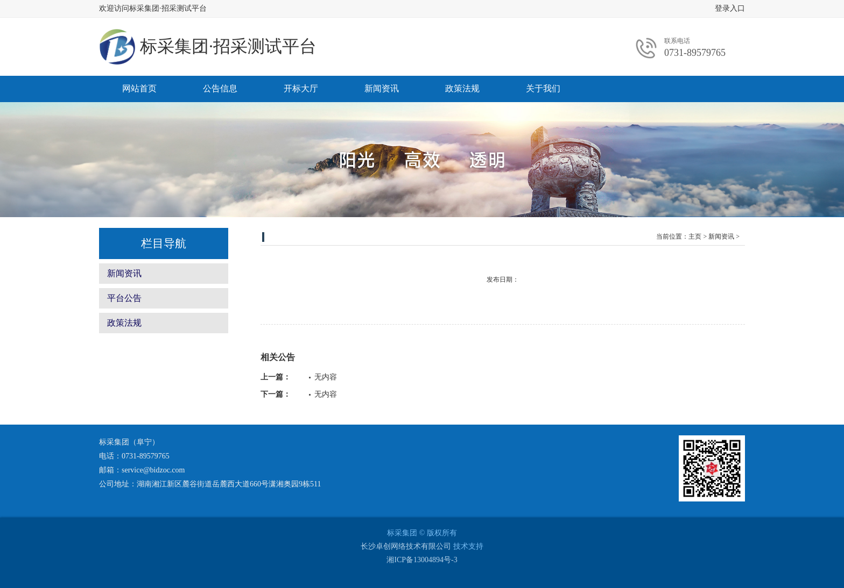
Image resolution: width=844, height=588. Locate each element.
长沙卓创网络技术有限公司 (406, 546)
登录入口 (730, 8)
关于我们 (543, 88)
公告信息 (220, 88)
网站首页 (139, 88)
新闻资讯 (381, 88)
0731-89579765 (695, 52)
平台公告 (124, 298)
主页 (694, 236)
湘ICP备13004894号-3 (421, 560)
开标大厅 (301, 88)
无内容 (325, 377)
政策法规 (462, 88)
